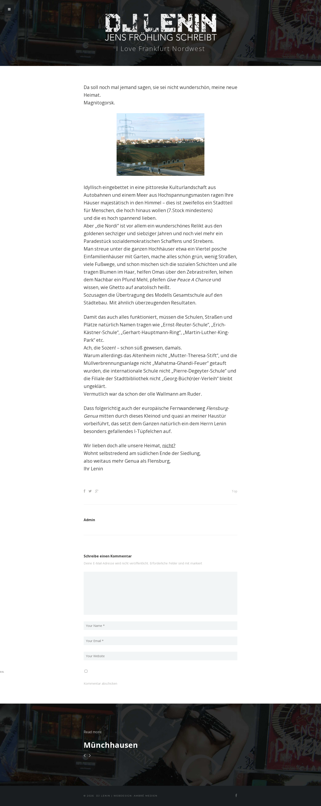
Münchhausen (111, 745)
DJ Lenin (103, 795)
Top (234, 491)
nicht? (168, 445)
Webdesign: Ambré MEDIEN (135, 795)
